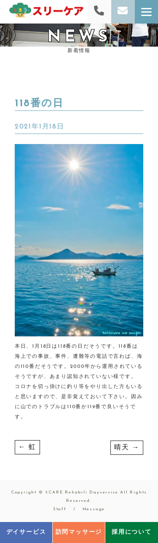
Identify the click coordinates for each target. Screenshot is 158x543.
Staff (60, 509)
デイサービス (26, 532)
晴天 (126, 447)
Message (94, 509)
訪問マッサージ (79, 532)
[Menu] (146, 12)
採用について (132, 532)
